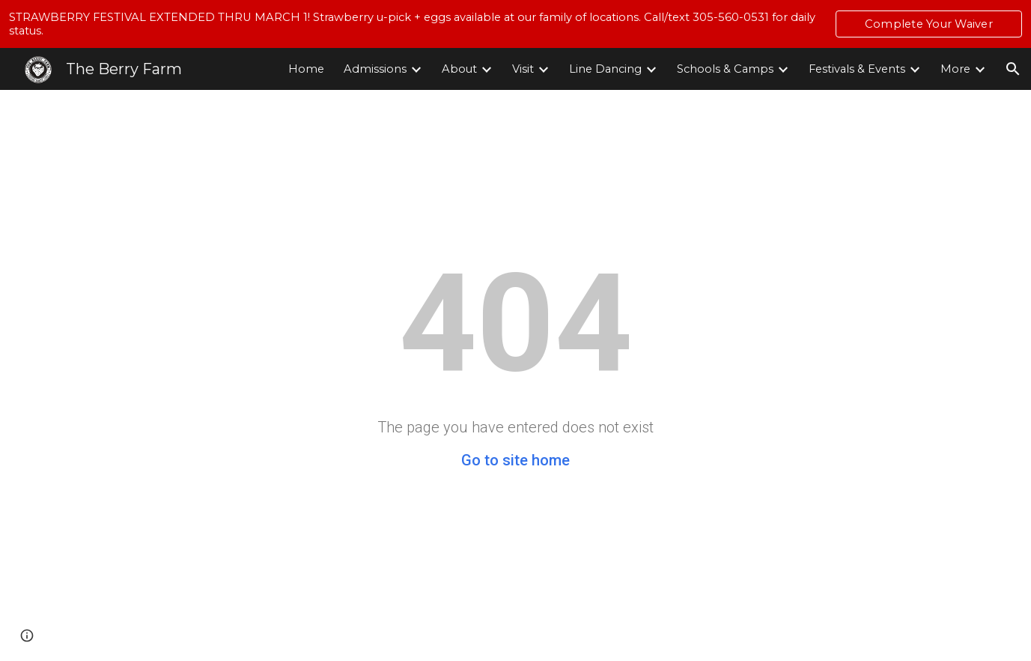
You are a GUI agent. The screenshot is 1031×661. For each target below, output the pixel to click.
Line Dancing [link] (605, 69)
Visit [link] (523, 69)
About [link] (459, 69)
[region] (515, 24)
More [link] (955, 69)
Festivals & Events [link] (857, 69)
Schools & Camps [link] (725, 69)
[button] (1013, 69)
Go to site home (515, 460)
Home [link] (306, 69)
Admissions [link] (375, 69)
